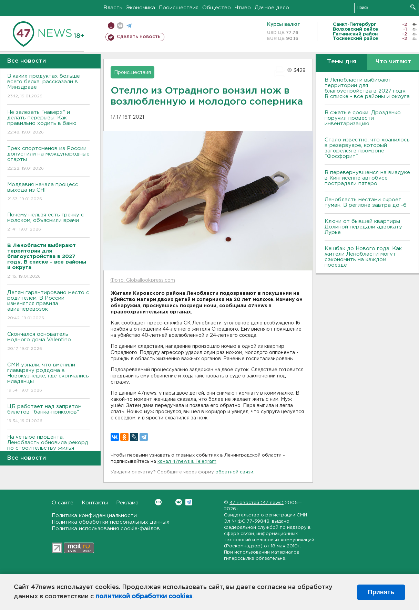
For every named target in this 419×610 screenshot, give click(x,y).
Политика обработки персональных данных (111, 522)
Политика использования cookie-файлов (106, 528)
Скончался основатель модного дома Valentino (48, 342)
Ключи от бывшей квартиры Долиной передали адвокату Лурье (363, 227)
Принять (381, 592)
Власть (112, 8)
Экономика (140, 8)
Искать (413, 7)
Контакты (95, 503)
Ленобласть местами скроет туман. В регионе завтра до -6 (366, 202)
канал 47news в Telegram (186, 461)
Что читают (393, 61)
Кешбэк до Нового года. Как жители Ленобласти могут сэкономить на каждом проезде (363, 256)
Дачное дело (272, 8)
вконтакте (120, 25)
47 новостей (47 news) (256, 503)
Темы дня (341, 61)
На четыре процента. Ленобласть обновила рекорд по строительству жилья (48, 447)
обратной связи (234, 472)
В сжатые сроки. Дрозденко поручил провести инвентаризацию (363, 118)
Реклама (127, 503)
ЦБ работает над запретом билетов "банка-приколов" (48, 414)
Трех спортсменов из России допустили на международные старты (48, 158)
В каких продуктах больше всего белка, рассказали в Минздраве (48, 86)
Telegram (188, 502)
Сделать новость (139, 37)
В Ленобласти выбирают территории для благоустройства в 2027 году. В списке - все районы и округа (367, 88)
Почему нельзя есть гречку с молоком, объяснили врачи (48, 222)
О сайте (62, 503)
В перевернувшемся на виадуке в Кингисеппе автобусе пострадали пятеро (367, 178)
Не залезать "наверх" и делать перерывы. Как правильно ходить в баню (48, 122)
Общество (216, 8)
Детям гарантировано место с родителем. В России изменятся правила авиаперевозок (48, 305)
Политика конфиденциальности (94, 515)
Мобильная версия (111, 25)
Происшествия (178, 8)
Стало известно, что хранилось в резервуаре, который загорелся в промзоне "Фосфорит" (367, 148)
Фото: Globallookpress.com (142, 280)
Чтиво (243, 8)
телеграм (129, 25)
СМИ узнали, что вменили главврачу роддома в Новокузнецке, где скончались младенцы (48, 378)
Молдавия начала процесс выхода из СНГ (48, 192)
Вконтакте (158, 502)
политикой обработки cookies (143, 596)
